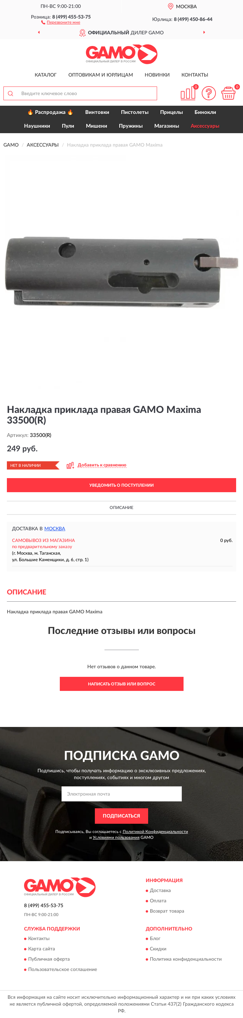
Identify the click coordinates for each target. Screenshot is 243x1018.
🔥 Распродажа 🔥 (50, 112)
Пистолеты (134, 112)
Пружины (131, 126)
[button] (60, 22)
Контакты (194, 75)
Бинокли (205, 112)
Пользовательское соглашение (62, 969)
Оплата (158, 901)
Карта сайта (41, 949)
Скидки (158, 949)
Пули (68, 126)
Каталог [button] (46, 75)
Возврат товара (167, 911)
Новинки (157, 75)
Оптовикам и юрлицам (100, 75)
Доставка (160, 890)
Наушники (37, 126)
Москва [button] (54, 529)
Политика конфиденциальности (186, 959)
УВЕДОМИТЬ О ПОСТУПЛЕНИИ (121, 485)
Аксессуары (205, 126)
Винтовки (97, 112)
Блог (155, 938)
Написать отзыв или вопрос (121, 684)
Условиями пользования (116, 837)
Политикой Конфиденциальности (155, 832)
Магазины (166, 126)
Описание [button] (121, 508)
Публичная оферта (49, 959)
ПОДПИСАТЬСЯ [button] (121, 816)
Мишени (96, 126)
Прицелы (171, 112)
